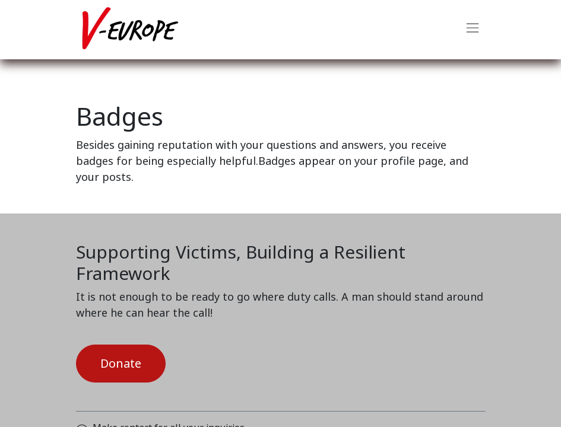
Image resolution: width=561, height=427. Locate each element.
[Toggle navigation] (472, 29)
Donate (120, 363)
